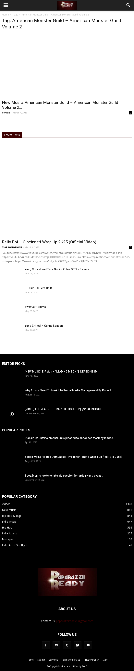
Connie (6, 112)
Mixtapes (8, 539)
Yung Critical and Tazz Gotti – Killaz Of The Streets (57, 269)
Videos (6, 504)
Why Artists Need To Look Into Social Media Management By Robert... (69, 390)
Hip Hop (7, 527)
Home (5, 14)
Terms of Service (71, 659)
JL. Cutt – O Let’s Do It (38, 288)
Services (53, 659)
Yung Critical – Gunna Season (44, 325)
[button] (128, 5)
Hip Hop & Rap (11, 516)
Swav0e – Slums (35, 306)
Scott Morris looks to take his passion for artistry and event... (64, 475)
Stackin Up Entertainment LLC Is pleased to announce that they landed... (70, 438)
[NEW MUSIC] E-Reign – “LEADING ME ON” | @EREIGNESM (61, 371)
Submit (41, 659)
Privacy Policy (91, 659)
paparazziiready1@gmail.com (74, 621)
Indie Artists (9, 533)
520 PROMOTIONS (12, 247)
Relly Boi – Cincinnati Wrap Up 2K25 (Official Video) (49, 242)
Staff (105, 659)
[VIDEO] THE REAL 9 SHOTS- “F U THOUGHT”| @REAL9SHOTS (63, 409)
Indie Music (9, 521)
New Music (9, 510)
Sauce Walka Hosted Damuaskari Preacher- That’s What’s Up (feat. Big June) (73, 456)
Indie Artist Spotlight (15, 545)
